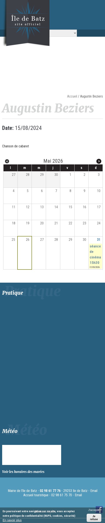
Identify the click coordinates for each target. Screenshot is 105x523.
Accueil (72, 96)
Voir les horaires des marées (23, 472)
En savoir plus (12, 520)
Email (93, 491)
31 (98, 240)
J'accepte (93, 510)
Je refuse (94, 518)
